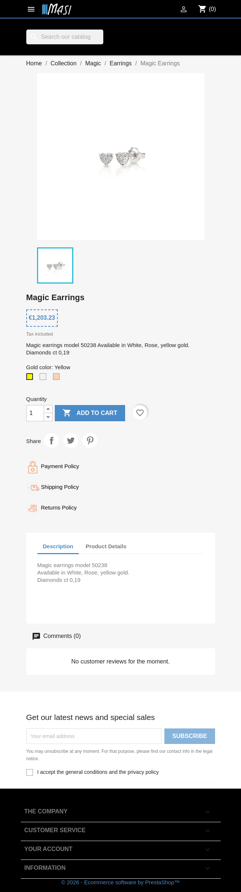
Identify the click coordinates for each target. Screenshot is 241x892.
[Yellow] (31, 378)
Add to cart (90, 413)
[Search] (64, 37)
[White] (44, 378)
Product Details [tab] (106, 546)
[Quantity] (35, 413)
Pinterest (90, 440)
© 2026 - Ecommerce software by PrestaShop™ (120, 882)
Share (51, 440)
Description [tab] (58, 546)
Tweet (70, 440)
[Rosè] (58, 378)
